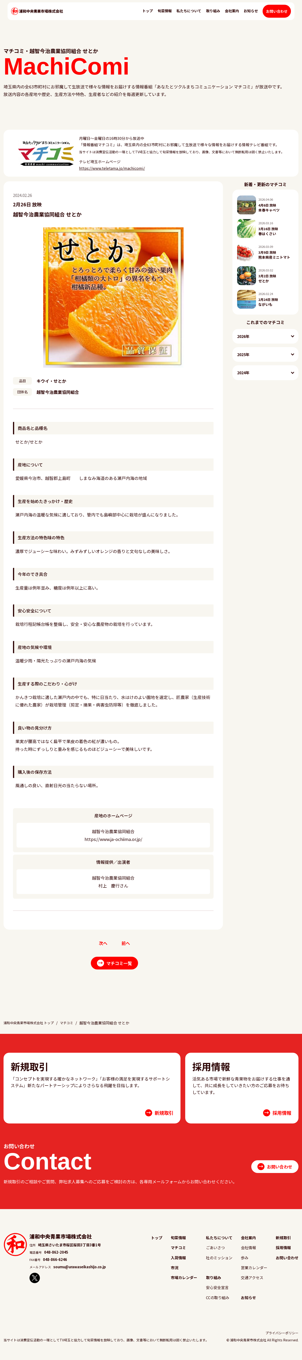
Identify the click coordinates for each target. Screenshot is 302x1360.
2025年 (243, 354)
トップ (148, 15)
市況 (175, 1271)
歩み (245, 1262)
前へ (126, 943)
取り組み (214, 15)
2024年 (243, 372)
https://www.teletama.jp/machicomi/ (112, 168)
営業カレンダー (254, 1271)
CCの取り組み (218, 1301)
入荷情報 (179, 1262)
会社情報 (249, 1252)
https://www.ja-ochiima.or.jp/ (113, 839)
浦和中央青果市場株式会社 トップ (32, 1028)
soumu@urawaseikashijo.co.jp (79, 1272)
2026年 (243, 336)
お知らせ (252, 15)
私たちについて (190, 15)
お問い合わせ (278, 15)
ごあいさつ (216, 1252)
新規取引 (284, 1242)
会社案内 (233, 15)
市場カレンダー (184, 1281)
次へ (102, 943)
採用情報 (284, 1252)
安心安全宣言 (217, 1291)
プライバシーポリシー (281, 1336)
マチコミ (74, 1028)
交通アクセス (252, 1281)
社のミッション (219, 1262)
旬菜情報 (166, 15)
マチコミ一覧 (114, 964)
